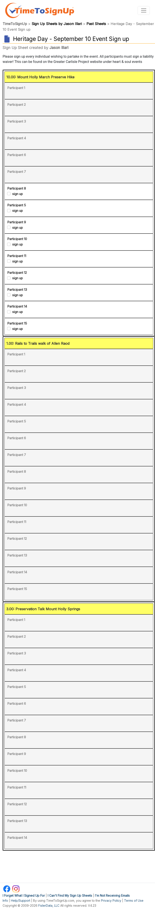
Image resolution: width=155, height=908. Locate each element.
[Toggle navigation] (144, 10)
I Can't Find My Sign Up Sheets (70, 895)
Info (5, 900)
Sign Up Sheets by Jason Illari (57, 24)
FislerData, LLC (48, 905)
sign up (17, 194)
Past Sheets (96, 24)
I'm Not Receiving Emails (112, 895)
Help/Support (20, 900)
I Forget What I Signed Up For (24, 895)
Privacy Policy (111, 900)
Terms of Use (133, 900)
